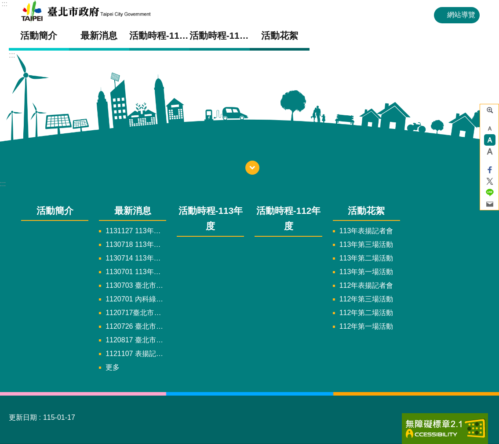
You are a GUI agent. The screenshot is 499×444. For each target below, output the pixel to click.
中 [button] (489, 140)
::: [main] (12, 55)
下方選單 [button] (252, 168)
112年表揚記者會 (366, 285)
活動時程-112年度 (219, 35)
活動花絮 (366, 210)
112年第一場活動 (366, 326)
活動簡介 (38, 35)
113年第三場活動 (366, 244)
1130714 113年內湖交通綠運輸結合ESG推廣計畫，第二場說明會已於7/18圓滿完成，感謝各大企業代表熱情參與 (136, 258)
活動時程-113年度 (159, 35)
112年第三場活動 (366, 299)
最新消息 (132, 210)
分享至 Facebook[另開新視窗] (489, 170)
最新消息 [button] (98, 35)
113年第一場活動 (366, 271)
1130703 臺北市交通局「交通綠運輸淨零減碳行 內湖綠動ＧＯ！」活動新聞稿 (136, 285)
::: (4, 3)
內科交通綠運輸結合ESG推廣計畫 (107, 11)
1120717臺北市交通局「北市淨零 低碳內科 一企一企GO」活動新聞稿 (136, 312)
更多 (113, 367)
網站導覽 (461, 14)
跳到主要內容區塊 (4, 4)
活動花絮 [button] (279, 35)
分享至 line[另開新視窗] (489, 192)
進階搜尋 (489, 110)
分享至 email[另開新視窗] (489, 204)
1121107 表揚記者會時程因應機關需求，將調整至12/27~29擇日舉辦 (136, 353)
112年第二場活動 (366, 312)
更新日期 (23, 417)
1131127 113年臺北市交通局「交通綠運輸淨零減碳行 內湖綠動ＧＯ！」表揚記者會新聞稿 (136, 231)
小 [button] (489, 128)
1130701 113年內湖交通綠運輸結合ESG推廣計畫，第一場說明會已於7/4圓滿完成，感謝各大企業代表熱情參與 (136, 271)
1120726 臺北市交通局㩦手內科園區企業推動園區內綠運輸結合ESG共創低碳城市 (136, 326)
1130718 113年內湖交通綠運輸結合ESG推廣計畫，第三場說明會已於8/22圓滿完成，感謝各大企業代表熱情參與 (136, 244)
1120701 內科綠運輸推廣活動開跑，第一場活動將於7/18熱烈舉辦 (136, 299)
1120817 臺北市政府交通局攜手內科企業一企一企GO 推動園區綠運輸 (136, 340)
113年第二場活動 (366, 258)
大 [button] (489, 151)
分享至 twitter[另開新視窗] (489, 181)
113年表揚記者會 (366, 231)
